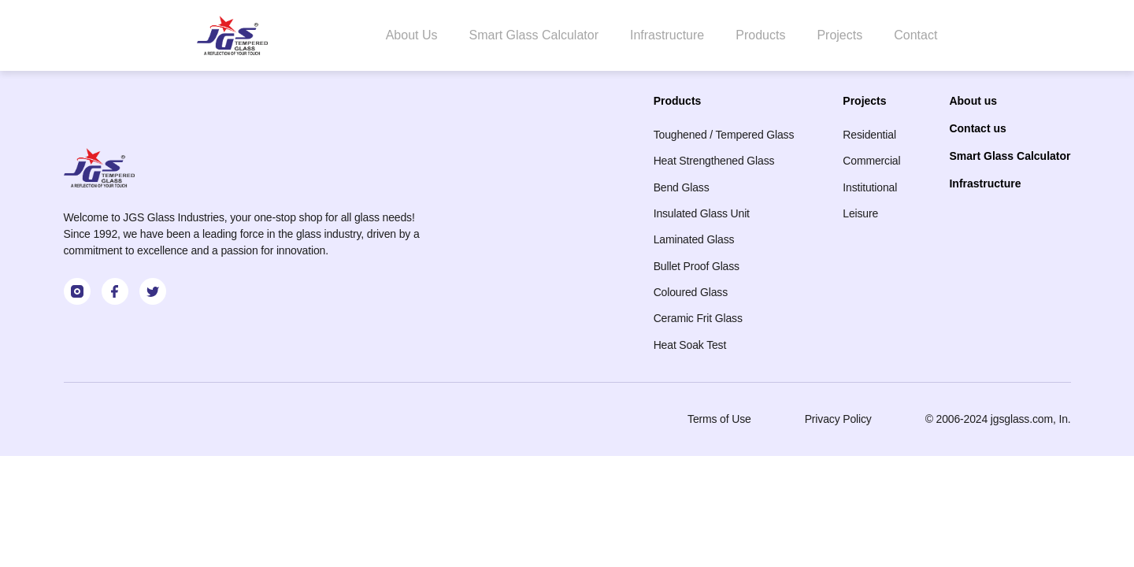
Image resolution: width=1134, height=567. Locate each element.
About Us (412, 35)
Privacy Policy (838, 419)
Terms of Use (719, 419)
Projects (839, 35)
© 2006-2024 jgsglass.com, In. (998, 419)
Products (760, 35)
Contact (915, 35)
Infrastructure (667, 35)
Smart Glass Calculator (533, 35)
